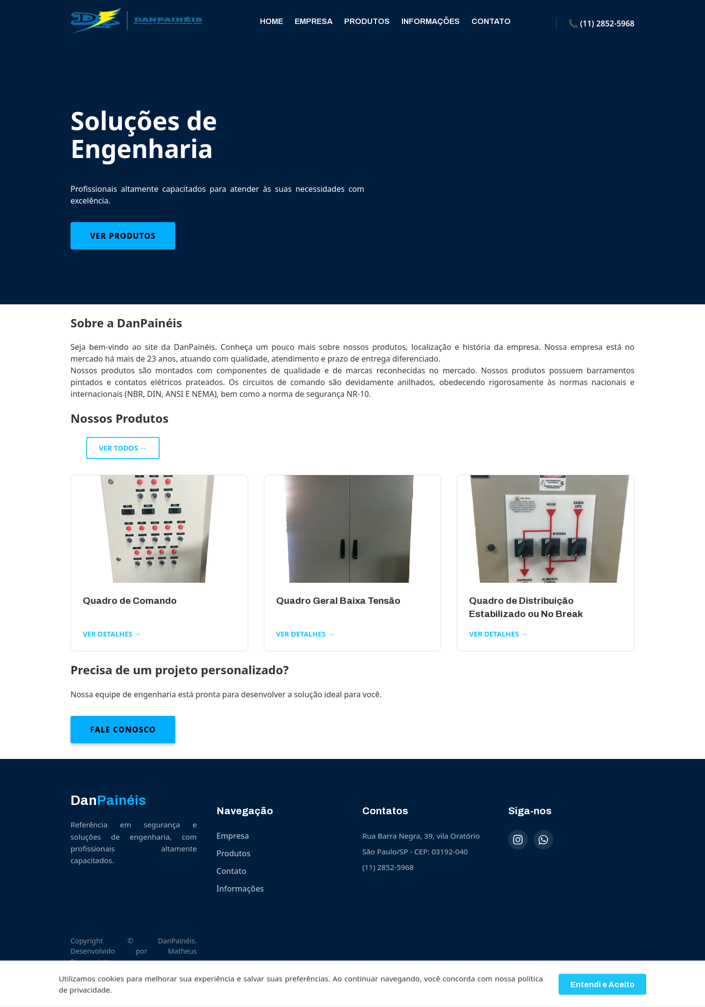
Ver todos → (123, 448)
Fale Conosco (123, 729)
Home (271, 21)
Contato (491, 21)
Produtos (367, 21)
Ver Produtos (123, 235)
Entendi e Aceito (602, 988)
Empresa (313, 21)
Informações (430, 21)
